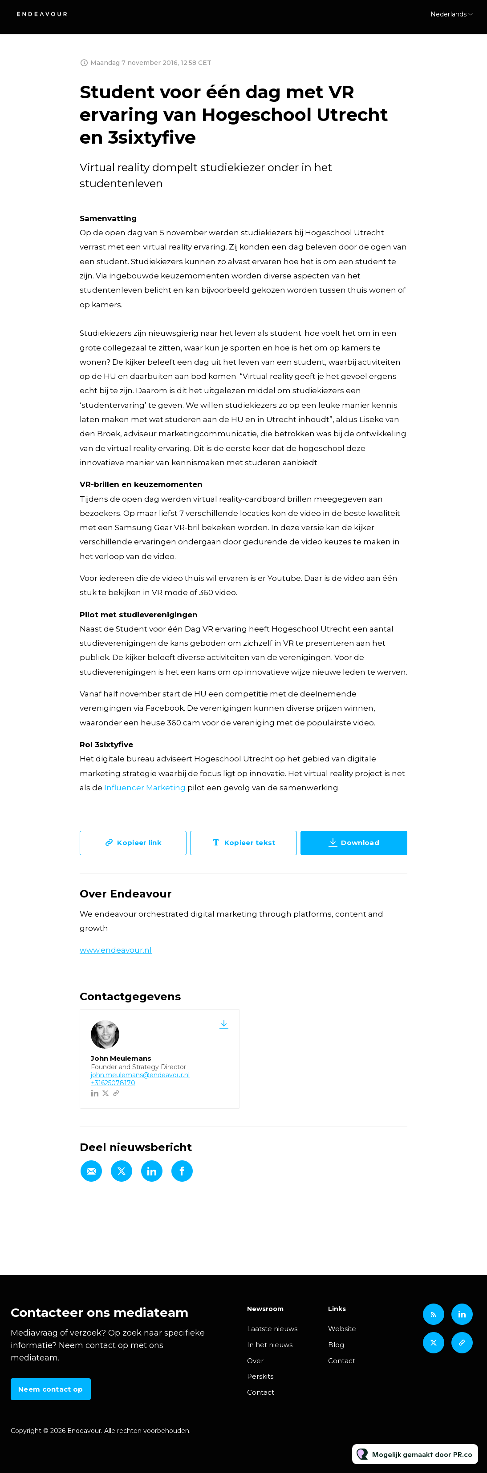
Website (342, 1328)
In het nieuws (269, 1344)
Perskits (260, 1376)
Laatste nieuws (272, 1328)
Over (255, 1360)
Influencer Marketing (145, 788)
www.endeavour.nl (116, 950)
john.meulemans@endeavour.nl (140, 1075)
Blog (336, 1344)
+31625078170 (113, 1083)
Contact (260, 1392)
